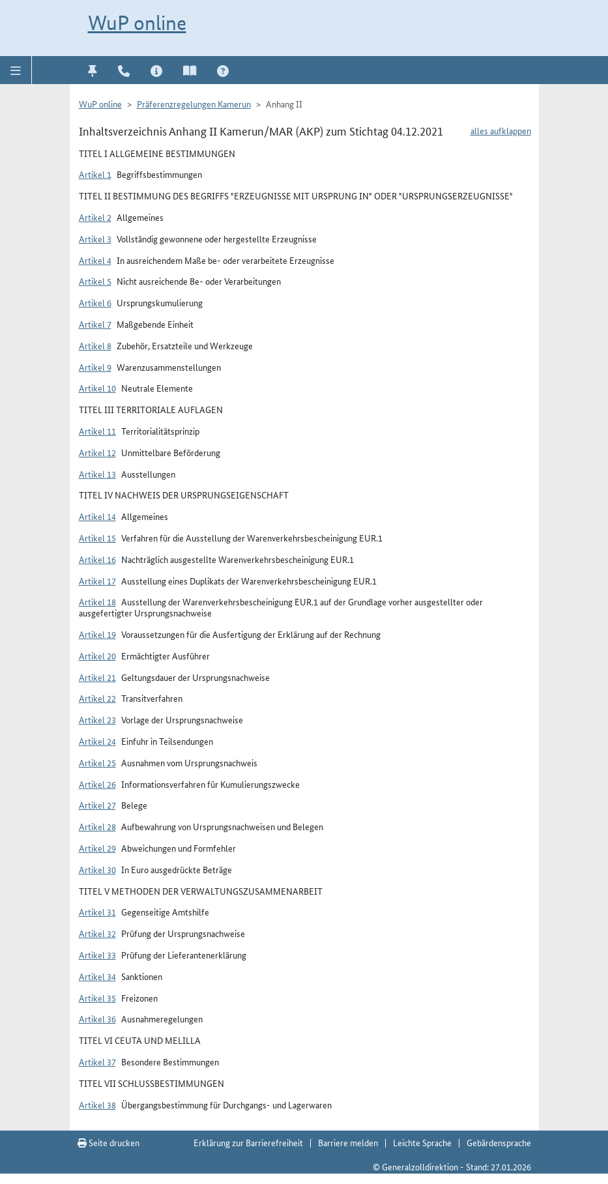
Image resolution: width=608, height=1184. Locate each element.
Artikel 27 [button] (97, 804)
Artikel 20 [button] (97, 655)
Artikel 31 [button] (97, 911)
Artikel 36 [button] (97, 1018)
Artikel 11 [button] (97, 430)
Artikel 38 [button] (97, 1104)
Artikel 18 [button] (97, 601)
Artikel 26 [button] (97, 783)
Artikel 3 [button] (95, 238)
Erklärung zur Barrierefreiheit (248, 1142)
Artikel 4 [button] (95, 260)
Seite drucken (108, 1142)
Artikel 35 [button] (97, 997)
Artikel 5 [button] (95, 280)
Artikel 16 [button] (97, 559)
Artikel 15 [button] (97, 537)
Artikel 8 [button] (95, 345)
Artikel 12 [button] (97, 452)
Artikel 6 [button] (95, 302)
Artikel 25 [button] (97, 762)
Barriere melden (348, 1142)
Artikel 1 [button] (95, 173)
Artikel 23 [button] (97, 719)
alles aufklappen (500, 130)
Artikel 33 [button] (97, 954)
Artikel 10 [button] (97, 387)
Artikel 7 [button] (95, 323)
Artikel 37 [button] (97, 1061)
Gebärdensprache (499, 1142)
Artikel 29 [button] (97, 847)
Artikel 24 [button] (97, 740)
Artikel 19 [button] (97, 634)
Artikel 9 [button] (95, 366)
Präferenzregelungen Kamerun (194, 103)
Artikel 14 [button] (97, 516)
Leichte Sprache (422, 1142)
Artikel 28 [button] (97, 826)
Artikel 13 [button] (97, 473)
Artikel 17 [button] (97, 580)
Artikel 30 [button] (97, 869)
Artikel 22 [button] (97, 697)
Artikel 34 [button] (97, 976)
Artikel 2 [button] (95, 217)
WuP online (137, 23)
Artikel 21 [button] (97, 677)
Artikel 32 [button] (97, 933)
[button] (16, 69)
